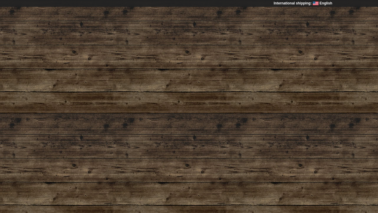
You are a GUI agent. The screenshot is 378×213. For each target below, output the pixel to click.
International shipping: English (303, 3)
